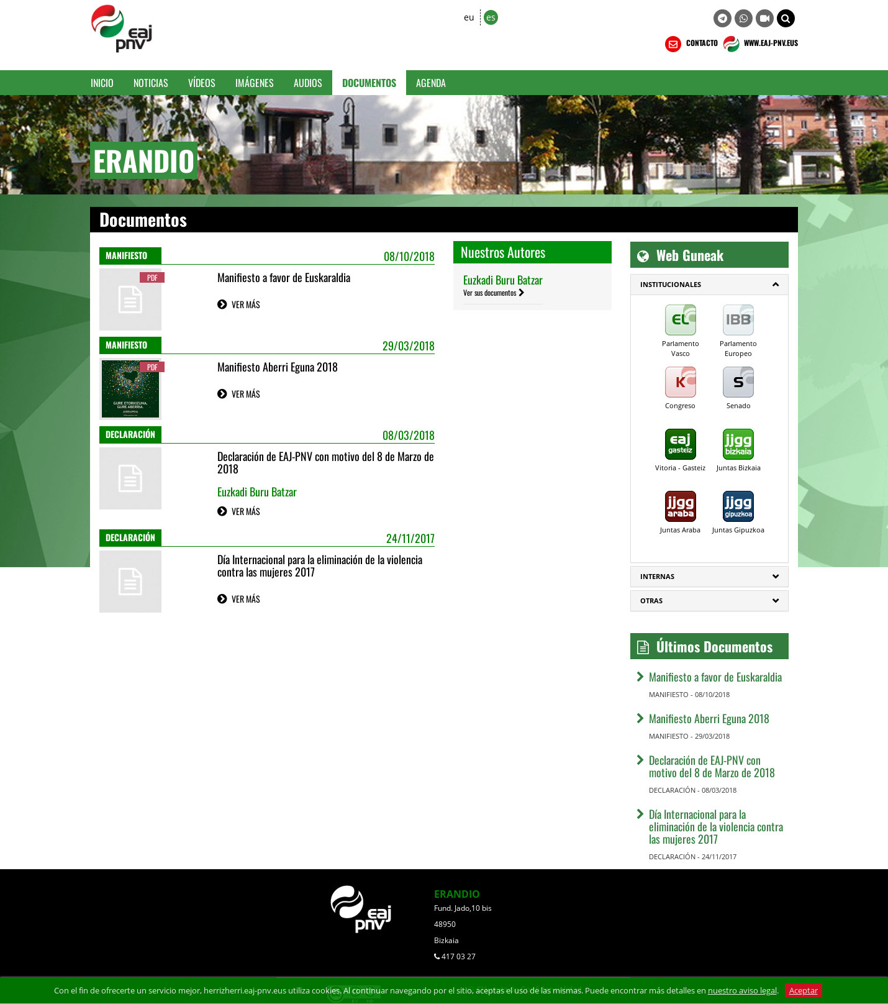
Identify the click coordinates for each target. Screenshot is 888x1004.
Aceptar (803, 990)
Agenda (431, 82)
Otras (651, 600)
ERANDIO (457, 894)
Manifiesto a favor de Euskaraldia (283, 277)
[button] (786, 18)
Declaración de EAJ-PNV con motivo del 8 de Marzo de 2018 (325, 462)
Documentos (369, 82)
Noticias (151, 82)
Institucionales (670, 284)
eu (469, 17)
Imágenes (254, 82)
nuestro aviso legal (742, 990)
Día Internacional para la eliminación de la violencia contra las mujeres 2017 (319, 565)
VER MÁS (246, 304)
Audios (308, 82)
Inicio (102, 82)
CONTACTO (690, 44)
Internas (657, 576)
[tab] (709, 284)
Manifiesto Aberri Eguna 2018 (277, 366)
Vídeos (201, 82)
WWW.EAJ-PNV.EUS (759, 44)
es (491, 17)
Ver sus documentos (489, 292)
